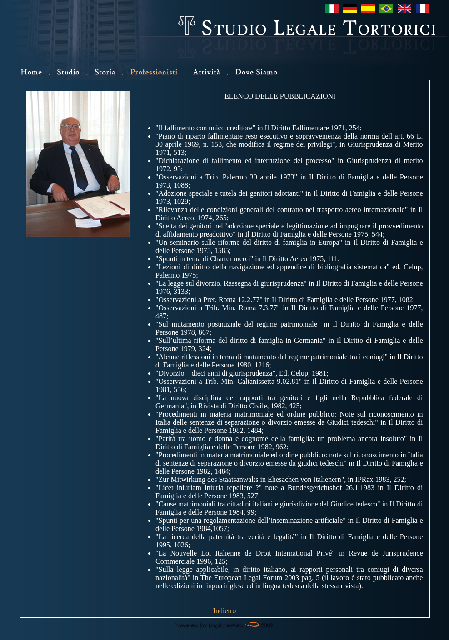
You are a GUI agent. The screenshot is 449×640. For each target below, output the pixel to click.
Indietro (224, 611)
